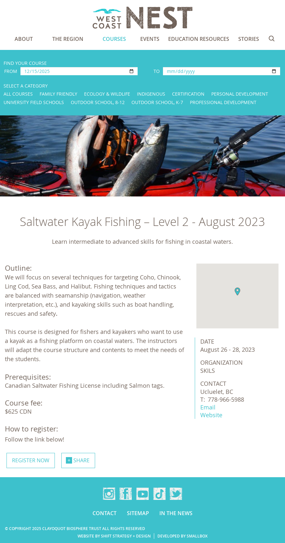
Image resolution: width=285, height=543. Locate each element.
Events (149, 38)
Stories (248, 38)
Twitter (176, 494)
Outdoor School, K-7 (157, 102)
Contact (105, 513)
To (157, 71)
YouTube (142, 494)
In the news (175, 513)
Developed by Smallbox (182, 536)
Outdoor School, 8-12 (98, 102)
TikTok (159, 494)
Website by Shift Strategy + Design (114, 536)
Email (208, 407)
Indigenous (151, 94)
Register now (30, 460)
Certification (188, 94)
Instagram (109, 494)
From (10, 71)
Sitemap (138, 513)
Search (272, 38)
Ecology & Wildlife (107, 94)
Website (211, 415)
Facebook (125, 494)
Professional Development (223, 102)
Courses (114, 38)
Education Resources (198, 38)
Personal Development (239, 94)
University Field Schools (34, 102)
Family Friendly (58, 94)
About (24, 38)
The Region (67, 38)
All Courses (18, 94)
